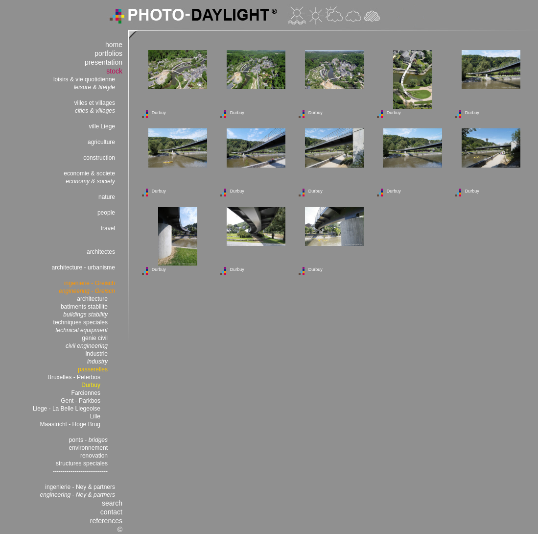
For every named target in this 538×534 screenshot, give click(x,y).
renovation (94, 455)
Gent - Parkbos (80, 400)
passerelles (93, 369)
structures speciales (82, 463)
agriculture (101, 142)
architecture (92, 298)
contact (111, 512)
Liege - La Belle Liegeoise (66, 408)
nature (106, 197)
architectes (101, 251)
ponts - (88, 440)
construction (99, 157)
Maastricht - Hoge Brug (70, 424)
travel (108, 228)
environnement (88, 447)
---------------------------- (80, 471)
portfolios (108, 53)
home (113, 45)
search (112, 503)
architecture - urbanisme (83, 267)
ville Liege (102, 126)
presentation (103, 62)
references (106, 521)
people (106, 212)
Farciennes (85, 392)
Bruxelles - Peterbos (73, 377)
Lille (95, 416)
